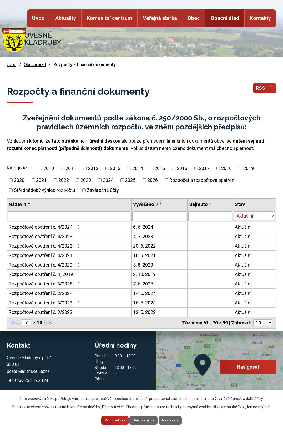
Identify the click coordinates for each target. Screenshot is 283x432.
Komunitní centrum (109, 18)
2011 (70, 168)
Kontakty (260, 18)
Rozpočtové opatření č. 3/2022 (45, 312)
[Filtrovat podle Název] (69, 216)
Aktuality (65, 18)
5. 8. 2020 (143, 265)
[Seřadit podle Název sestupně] (29, 204)
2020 (19, 180)
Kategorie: (17, 167)
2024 (108, 180)
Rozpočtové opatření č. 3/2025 (45, 284)
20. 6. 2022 (144, 246)
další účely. (255, 396)
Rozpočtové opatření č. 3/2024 (45, 293)
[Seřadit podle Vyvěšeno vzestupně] (161, 202)
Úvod (38, 18)
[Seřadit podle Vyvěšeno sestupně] (161, 204)
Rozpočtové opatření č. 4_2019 (46, 274)
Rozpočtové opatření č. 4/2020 (45, 265)
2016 (182, 168)
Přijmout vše (109, 420)
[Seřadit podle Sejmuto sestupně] (211, 204)
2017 (204, 168)
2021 (41, 180)
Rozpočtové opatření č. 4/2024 (45, 227)
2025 (130, 180)
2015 (159, 168)
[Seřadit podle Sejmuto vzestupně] (211, 202)
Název (17, 204)
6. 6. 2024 (143, 227)
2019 (248, 168)
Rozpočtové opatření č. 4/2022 (45, 246)
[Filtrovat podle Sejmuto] (210, 216)
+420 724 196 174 (31, 380)
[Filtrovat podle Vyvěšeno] (159, 216)
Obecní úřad (225, 18)
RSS (265, 88)
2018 (226, 168)
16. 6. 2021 (144, 255)
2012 (93, 168)
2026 (152, 180)
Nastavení (175, 420)
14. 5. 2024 (144, 293)
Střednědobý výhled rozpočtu (44, 190)
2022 (63, 180)
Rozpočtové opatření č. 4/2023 (45, 236)
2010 (48, 168)
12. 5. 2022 (144, 312)
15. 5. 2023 (144, 302)
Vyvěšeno (145, 204)
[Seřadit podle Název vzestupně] (29, 202)
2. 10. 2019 (144, 274)
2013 (115, 168)
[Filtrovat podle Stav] (254, 215)
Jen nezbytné (143, 420)
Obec (194, 18)
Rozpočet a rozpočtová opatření (202, 180)
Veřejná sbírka (160, 18)
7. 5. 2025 (143, 284)
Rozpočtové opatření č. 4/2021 (45, 255)
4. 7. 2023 (143, 236)
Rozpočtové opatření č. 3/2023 (45, 302)
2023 (85, 180)
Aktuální (243, 227)
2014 (137, 168)
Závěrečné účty (103, 190)
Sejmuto (198, 204)
